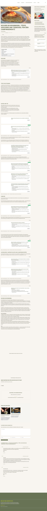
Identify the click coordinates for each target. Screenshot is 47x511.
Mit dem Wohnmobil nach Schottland (39, 24)
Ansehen (28, 78)
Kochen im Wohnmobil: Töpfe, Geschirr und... (39, 9)
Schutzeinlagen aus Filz (8, 91)
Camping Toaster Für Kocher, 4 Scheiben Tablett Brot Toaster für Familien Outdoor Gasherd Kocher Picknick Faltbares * (19, 279)
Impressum (2, 506)
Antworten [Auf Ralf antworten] (4, 487)
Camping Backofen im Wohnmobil (38, 10)
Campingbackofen (25, 92)
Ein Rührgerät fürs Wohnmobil (37, 8)
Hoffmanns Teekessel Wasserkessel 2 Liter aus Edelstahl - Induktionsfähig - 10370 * (19, 120)
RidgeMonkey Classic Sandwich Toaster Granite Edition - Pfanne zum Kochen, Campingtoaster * (20, 298)
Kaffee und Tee (3, 52)
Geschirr (3, 50)
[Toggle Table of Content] (13, 49)
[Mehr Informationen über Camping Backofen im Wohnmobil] (15, 420)
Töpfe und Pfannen (4, 51)
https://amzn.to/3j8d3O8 (41, 34)
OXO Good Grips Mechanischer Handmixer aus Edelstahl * (18, 230)
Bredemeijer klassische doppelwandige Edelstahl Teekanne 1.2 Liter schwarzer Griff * (20, 128)
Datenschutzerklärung (5, 506)
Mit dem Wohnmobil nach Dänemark (39, 23)
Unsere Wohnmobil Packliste (38, 22)
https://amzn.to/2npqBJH (39, 35)
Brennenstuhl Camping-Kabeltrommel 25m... (41, 39)
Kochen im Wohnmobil (3, 31)
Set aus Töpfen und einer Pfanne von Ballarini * (13, 89)
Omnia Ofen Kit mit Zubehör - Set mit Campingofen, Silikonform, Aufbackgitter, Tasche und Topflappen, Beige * (19, 268)
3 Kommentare (6, 32)
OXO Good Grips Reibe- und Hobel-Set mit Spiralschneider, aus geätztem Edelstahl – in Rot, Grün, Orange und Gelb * (19, 251)
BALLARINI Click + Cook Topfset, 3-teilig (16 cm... (41, 43)
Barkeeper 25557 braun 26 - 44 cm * (41, 46)
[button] (45, 2)
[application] (24, 2)
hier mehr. (25, 263)
